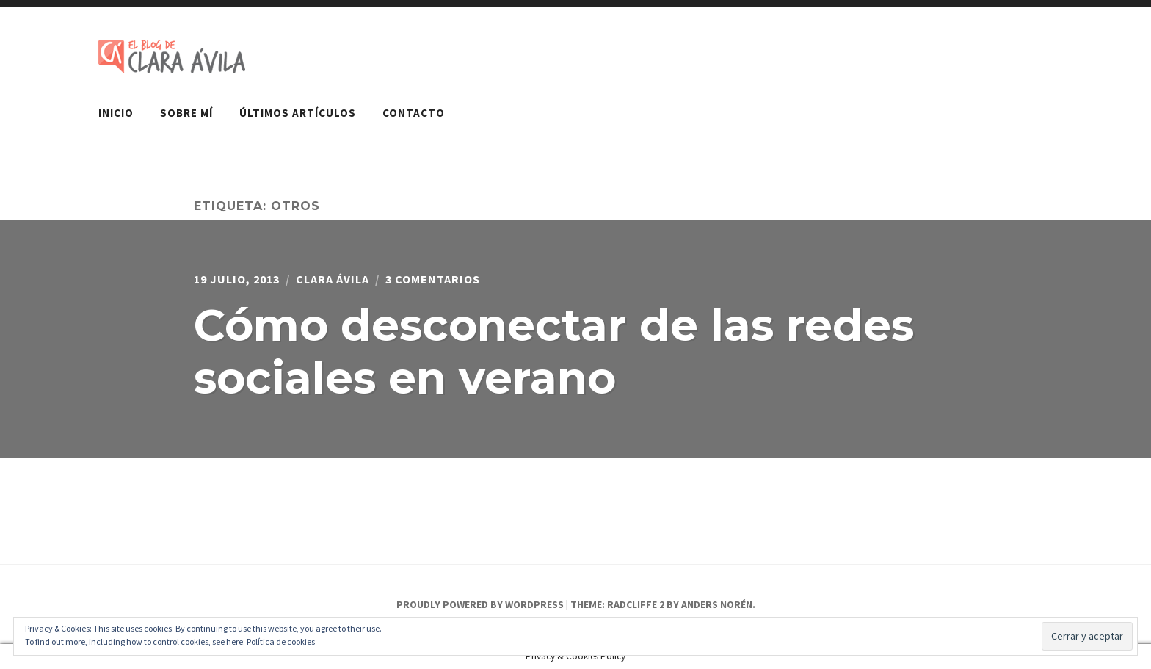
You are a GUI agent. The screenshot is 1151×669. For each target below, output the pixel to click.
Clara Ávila (332, 279)
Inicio (116, 113)
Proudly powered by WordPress (480, 604)
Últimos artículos (297, 113)
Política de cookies (281, 641)
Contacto (413, 113)
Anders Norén (716, 604)
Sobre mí (186, 113)
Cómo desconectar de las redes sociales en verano (554, 351)
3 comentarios (432, 279)
